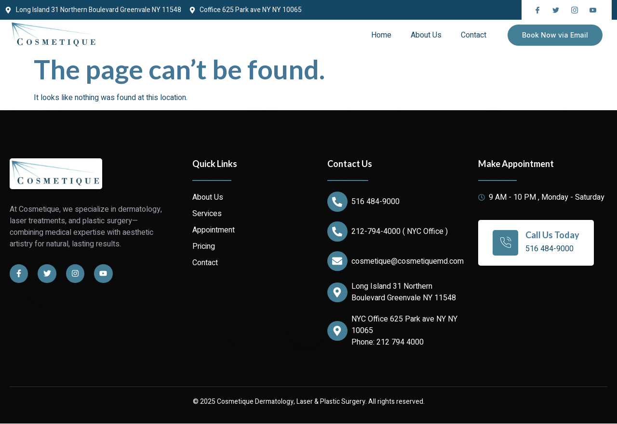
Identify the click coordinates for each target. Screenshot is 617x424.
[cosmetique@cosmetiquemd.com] (337, 261)
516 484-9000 (375, 201)
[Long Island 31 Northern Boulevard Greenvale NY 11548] (337, 293)
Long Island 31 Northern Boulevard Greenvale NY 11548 (403, 292)
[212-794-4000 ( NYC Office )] (337, 231)
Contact (473, 35)
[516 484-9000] (337, 202)
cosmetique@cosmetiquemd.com (407, 261)
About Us (426, 35)
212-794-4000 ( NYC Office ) (399, 231)
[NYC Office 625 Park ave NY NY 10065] (337, 331)
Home (381, 35)
